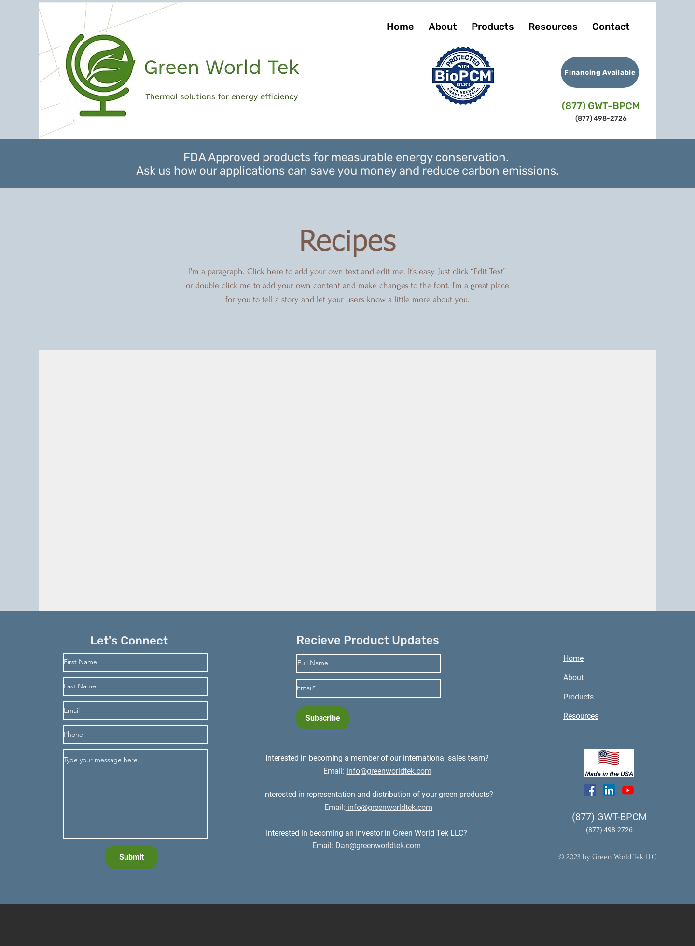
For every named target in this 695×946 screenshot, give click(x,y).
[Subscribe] (322, 718)
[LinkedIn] (609, 790)
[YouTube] (628, 790)
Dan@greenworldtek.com (378, 845)
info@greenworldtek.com (389, 807)
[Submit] (131, 857)
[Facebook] (590, 790)
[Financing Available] (600, 72)
